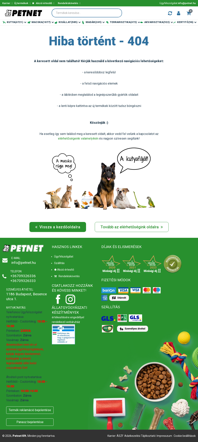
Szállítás (59, 263)
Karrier (6, 3)
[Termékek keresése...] (89, 13)
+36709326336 (23, 276)
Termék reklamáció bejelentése (30, 410)
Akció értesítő (42, 3)
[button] (178, 13)
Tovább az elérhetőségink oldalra (132, 227)
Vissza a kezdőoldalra (57, 227)
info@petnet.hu (187, 3)
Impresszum (164, 435)
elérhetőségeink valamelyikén (78, 138)
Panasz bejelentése (30, 422)
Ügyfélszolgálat (63, 256)
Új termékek (21, 3)
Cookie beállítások (185, 435)
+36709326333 (23, 281)
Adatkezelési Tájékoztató (140, 435)
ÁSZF (120, 435)
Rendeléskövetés (68, 3)
